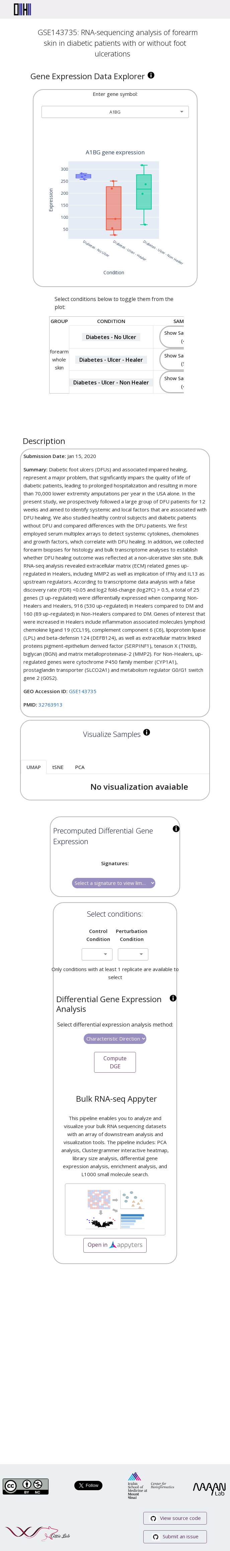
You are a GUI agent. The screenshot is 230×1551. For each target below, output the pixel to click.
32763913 (51, 704)
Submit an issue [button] (175, 1537)
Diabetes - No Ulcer (111, 337)
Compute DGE (115, 1062)
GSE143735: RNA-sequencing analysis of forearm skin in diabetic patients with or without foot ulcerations (117, 42)
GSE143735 (82, 691)
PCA (79, 767)
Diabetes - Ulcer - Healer (111, 359)
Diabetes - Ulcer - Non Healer (111, 382)
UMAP (33, 767)
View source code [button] (175, 1518)
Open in (115, 1245)
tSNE (58, 767)
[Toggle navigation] (215, 9)
